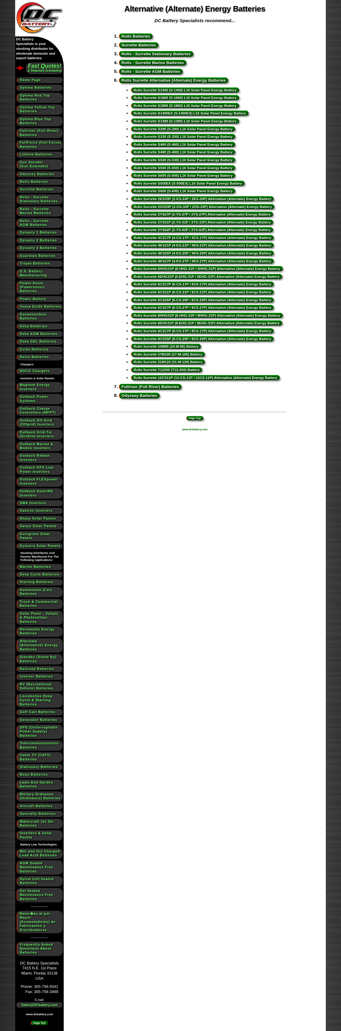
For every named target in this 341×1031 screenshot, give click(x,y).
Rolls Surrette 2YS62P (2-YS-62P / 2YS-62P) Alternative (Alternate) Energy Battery (202, 230)
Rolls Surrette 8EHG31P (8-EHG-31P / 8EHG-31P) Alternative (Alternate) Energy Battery (206, 323)
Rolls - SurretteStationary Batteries (39, 199)
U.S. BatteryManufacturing (33, 273)
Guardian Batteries (38, 256)
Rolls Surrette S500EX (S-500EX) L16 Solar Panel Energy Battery (187, 183)
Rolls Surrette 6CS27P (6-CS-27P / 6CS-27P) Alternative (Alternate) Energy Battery (202, 307)
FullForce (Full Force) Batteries (40, 144)
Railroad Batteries (37, 669)
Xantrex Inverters (36, 510)
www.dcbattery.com (39, 1014)
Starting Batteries (36, 582)
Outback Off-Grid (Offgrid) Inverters (37, 422)
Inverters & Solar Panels (36, 835)
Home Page (30, 80)
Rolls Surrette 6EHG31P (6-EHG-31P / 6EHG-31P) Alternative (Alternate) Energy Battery (206, 276)
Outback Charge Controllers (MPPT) (38, 410)
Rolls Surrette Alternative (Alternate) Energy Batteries (173, 80)
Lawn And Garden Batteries (36, 784)
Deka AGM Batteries (39, 334)
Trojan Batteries (35, 263)
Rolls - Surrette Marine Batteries (152, 62)
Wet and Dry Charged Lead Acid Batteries (40, 853)
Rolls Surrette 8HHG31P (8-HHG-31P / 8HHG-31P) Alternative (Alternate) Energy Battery (206, 315)
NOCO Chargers (35, 371)
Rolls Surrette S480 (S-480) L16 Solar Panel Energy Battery (182, 152)
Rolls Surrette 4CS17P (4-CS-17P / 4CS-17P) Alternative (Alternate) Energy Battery (202, 238)
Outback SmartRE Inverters (36, 493)
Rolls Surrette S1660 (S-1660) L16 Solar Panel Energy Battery (184, 98)
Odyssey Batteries (37, 174)
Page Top (39, 1023)
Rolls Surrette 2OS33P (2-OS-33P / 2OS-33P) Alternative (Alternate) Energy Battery (202, 207)
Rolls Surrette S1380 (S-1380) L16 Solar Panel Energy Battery (184, 121)
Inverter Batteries (36, 676)
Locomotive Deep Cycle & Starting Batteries (36, 700)
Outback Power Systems (34, 398)
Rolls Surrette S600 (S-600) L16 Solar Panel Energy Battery (182, 191)
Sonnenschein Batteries (33, 316)
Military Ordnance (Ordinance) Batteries (40, 796)
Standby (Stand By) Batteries (38, 659)
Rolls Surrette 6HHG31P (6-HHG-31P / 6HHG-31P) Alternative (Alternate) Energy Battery (206, 269)
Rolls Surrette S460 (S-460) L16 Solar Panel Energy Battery (182, 144)
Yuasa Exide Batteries (40, 306)
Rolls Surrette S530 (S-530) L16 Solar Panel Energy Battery (182, 160)
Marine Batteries (35, 566)
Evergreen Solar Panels (35, 536)
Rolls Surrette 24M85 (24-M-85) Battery (165, 346)
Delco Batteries (34, 357)
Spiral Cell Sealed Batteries (37, 881)
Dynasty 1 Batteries (38, 232)
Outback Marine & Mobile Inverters (36, 446)
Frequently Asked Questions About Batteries (36, 948)
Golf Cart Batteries (38, 712)
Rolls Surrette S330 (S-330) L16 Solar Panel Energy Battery (182, 136)
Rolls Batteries (34, 181)
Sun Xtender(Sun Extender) (34, 164)
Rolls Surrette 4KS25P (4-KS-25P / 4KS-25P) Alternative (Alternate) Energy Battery (202, 253)
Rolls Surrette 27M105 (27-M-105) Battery (167, 354)
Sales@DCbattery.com (40, 1005)
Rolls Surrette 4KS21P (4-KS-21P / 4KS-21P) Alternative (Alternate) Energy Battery (202, 245)
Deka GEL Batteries (38, 341)
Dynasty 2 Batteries (38, 240)
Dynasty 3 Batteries (38, 248)
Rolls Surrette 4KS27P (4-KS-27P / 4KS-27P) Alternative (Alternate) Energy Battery (202, 261)
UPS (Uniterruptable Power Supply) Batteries (39, 731)
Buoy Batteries (34, 774)
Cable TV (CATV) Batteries (35, 757)
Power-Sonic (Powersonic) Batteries (32, 287)
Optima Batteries (36, 87)
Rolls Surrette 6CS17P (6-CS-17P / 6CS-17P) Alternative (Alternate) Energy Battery (202, 284)
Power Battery (33, 299)
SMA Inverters (33, 503)
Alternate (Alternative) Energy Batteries (39, 645)
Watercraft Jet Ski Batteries (37, 823)
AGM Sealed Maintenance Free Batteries (36, 867)
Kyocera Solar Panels (40, 546)
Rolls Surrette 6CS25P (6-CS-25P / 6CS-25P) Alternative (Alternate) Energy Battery (202, 300)
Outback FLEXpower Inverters (39, 481)
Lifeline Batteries (36, 154)
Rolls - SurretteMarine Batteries (35, 211)
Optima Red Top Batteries (35, 97)
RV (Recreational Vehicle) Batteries (36, 686)
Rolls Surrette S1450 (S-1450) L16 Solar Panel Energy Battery (184, 90)
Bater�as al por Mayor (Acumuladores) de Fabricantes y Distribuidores (38, 922)
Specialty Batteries (38, 813)
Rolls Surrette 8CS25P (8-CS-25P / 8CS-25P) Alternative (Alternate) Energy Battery (202, 339)
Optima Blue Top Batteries (35, 121)
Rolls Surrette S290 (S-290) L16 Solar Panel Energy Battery (182, 129)
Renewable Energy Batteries (37, 631)
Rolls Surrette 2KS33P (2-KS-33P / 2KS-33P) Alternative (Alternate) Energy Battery (202, 199)
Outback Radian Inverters (35, 457)
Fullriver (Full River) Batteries (39, 132)
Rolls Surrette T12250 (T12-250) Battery (166, 370)
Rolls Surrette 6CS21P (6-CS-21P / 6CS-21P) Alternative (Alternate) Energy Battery (202, 292)
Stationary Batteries (39, 767)
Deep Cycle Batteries (39, 574)
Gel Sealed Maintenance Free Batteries (36, 895)
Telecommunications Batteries (39, 745)
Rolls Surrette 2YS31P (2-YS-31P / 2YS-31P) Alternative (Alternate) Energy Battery (202, 222)
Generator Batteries (38, 720)
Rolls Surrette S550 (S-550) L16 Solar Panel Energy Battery (182, 168)
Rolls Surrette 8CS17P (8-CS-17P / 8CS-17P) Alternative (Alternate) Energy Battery (202, 331)
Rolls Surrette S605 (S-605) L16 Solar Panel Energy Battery (182, 175)
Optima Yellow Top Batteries (37, 109)
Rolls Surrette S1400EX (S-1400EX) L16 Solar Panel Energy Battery (189, 113)
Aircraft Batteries (36, 806)
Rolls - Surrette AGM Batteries (150, 71)
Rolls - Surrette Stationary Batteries (156, 54)
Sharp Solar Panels (38, 518)
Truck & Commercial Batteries (39, 603)
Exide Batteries (34, 349)
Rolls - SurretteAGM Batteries (34, 223)
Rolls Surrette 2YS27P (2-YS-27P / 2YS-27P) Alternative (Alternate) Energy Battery (202, 214)
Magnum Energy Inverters (35, 387)
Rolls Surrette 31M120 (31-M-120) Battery (167, 362)
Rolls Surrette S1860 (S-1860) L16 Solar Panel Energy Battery (184, 106)
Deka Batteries (34, 326)
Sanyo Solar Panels (38, 526)
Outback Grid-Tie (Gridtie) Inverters (37, 434)
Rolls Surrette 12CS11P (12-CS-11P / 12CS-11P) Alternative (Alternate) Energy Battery (205, 378)
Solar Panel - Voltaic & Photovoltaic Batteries (39, 617)
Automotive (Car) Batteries (36, 592)
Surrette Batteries (37, 189)
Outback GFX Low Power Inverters (36, 469)
